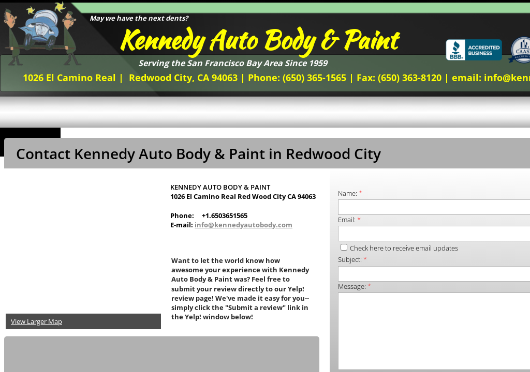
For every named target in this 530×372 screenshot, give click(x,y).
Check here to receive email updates (399, 248)
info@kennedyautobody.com (243, 224)
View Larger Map (36, 321)
